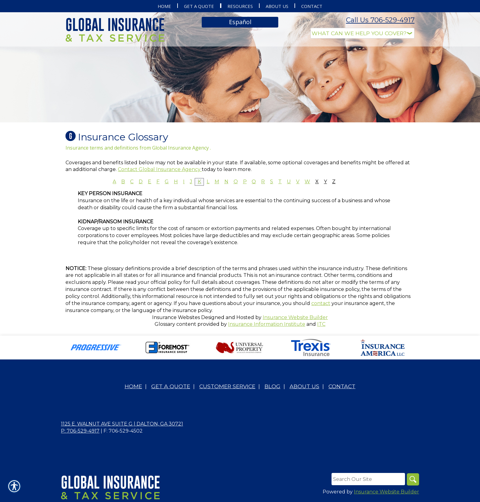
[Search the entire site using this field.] (368, 479)
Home (133, 386)
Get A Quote (170, 386)
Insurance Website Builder (295, 317)
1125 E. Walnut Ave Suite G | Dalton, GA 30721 (122, 424)
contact (320, 303)
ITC (321, 324)
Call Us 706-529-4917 (380, 20)
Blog (272, 386)
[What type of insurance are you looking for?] (362, 33)
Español (240, 22)
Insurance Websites (176, 317)
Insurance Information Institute (266, 324)
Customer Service (227, 386)
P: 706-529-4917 (80, 431)
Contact (341, 386)
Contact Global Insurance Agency (160, 169)
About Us (304, 386)
